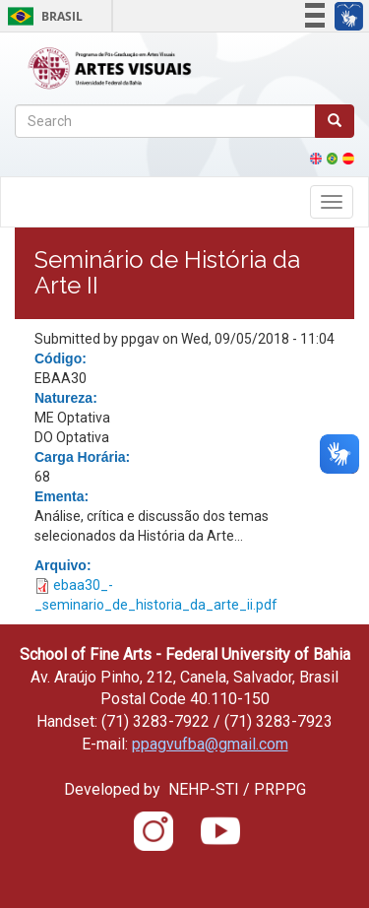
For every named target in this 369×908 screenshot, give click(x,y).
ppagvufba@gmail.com (210, 744)
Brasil (41, 16)
